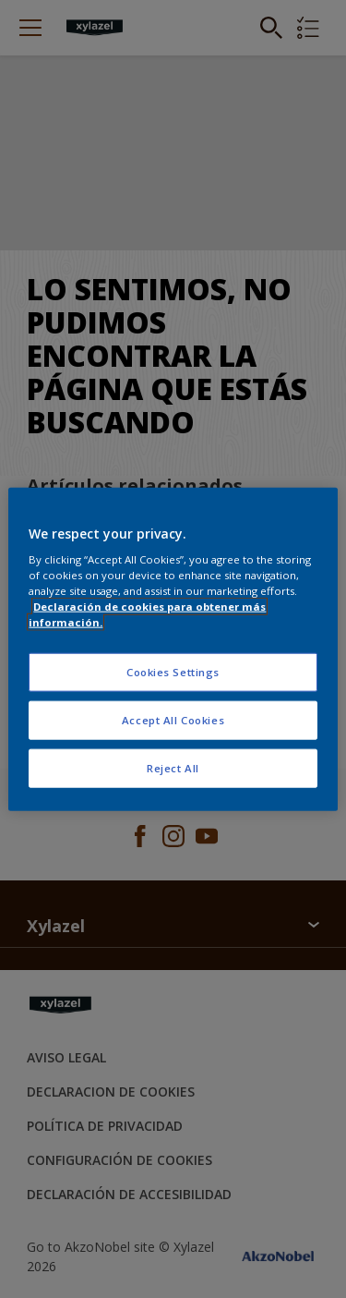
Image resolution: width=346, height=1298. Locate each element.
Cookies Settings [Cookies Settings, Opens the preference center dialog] (173, 672)
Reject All (173, 768)
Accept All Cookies (173, 720)
